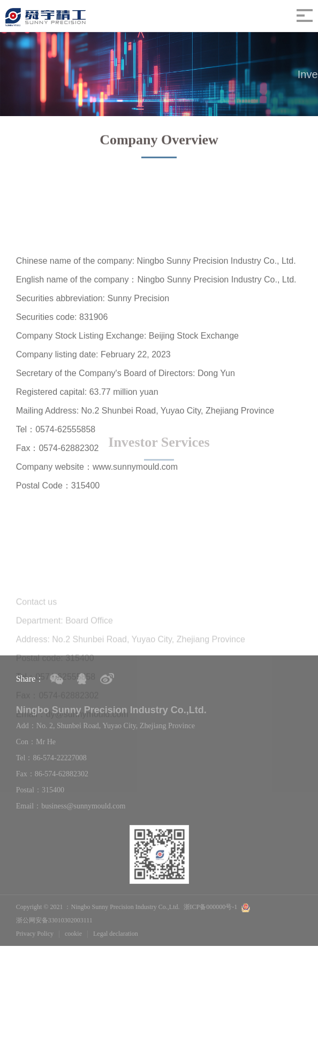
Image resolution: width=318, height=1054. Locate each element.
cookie (73, 933)
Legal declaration (115, 933)
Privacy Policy (35, 933)
